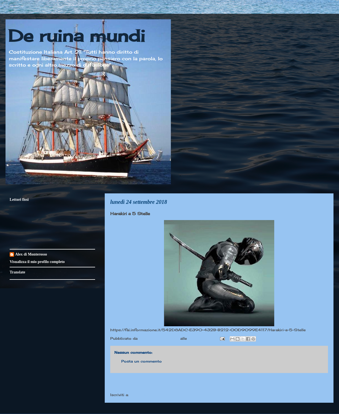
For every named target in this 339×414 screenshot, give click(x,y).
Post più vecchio (306, 383)
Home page (219, 383)
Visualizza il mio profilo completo (37, 262)
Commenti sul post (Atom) (157, 395)
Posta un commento (141, 361)
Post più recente (132, 383)
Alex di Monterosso (31, 254)
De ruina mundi (76, 36)
